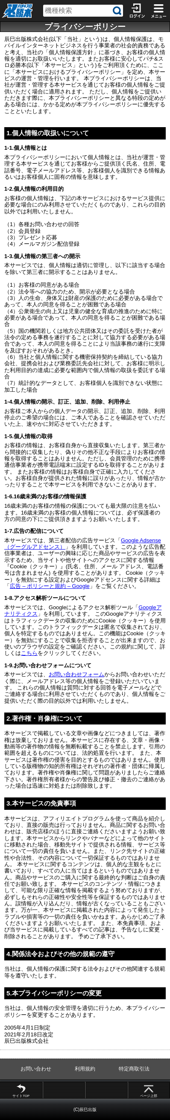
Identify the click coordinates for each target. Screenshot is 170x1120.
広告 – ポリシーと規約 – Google (50, 586)
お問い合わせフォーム (76, 674)
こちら (29, 653)
